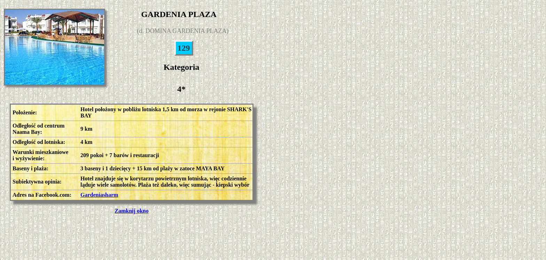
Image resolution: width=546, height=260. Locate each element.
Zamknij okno (131, 211)
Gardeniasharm (99, 195)
